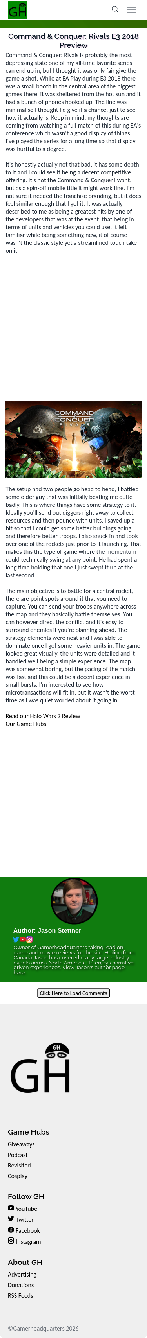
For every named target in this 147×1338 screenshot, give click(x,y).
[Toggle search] (115, 10)
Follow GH (26, 1196)
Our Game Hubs (25, 723)
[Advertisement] (73, 328)
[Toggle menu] (131, 10)
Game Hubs (28, 1132)
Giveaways (21, 1144)
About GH (25, 1262)
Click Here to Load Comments (73, 993)
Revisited (19, 1165)
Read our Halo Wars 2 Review (42, 716)
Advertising (22, 1274)
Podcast (18, 1154)
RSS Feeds (20, 1295)
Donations (21, 1285)
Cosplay (17, 1176)
